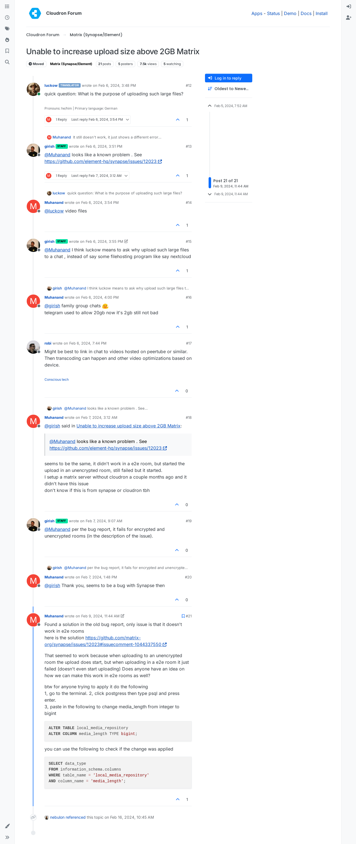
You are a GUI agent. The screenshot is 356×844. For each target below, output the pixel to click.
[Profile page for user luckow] (33, 89)
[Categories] (7, 6)
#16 (189, 297)
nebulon (57, 817)
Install (322, 13)
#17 (189, 343)
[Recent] (7, 17)
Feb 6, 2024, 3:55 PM (104, 241)
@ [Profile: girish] (52, 305)
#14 (189, 202)
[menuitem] (349, 6)
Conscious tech (56, 379)
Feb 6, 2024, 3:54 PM (100, 202)
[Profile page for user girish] (33, 150)
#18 (189, 417)
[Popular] (7, 40)
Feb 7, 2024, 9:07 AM (104, 521)
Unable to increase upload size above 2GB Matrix (128, 426)
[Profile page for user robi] (33, 347)
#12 (189, 85)
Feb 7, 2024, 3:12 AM (99, 417)
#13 (189, 146)
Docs (306, 13)
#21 (189, 616)
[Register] (349, 17)
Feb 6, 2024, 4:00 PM (100, 297)
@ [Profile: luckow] (54, 211)
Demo (290, 13)
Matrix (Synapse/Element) (71, 64)
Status (273, 13)
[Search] (7, 62)
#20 (188, 577)
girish (49, 146)
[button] (7, 826)
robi (47, 343)
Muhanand (62, 137)
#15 (189, 241)
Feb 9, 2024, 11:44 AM (100, 616)
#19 (189, 521)
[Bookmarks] (7, 51)
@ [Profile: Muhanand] (57, 154)
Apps (256, 13)
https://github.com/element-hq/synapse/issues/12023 (103, 161)
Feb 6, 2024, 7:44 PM (88, 343)
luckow (51, 85)
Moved (36, 64)
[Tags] (7, 28)
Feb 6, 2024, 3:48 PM (117, 85)
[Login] (349, 6)
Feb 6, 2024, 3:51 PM (104, 146)
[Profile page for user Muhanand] (33, 206)
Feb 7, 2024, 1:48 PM (99, 577)
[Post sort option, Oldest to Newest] (228, 89)
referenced (76, 817)
